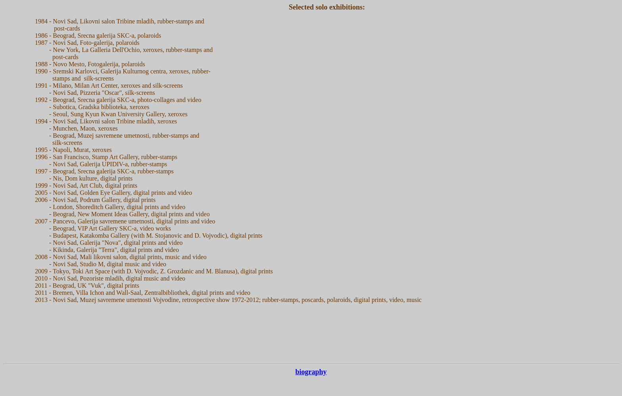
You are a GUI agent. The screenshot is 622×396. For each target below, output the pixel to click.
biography (310, 372)
